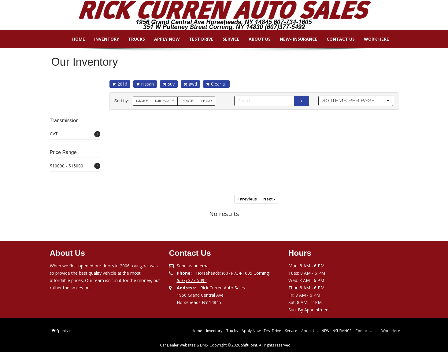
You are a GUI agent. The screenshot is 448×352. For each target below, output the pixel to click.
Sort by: (122, 101)
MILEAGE (164, 101)
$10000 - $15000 (75, 166)
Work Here (372, 39)
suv (169, 84)
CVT (75, 134)
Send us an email (193, 266)
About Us (255, 39)
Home (74, 39)
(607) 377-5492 (192, 280)
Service (226, 39)
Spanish (63, 330)
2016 (120, 84)
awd (190, 84)
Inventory (102, 39)
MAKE (142, 101)
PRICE (187, 101)
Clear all (216, 84)
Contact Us (336, 39)
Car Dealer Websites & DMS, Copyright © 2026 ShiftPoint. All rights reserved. (225, 345)
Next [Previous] (269, 199)
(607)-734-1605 (237, 273)
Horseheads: (208, 273)
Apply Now (163, 39)
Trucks (132, 39)
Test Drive (197, 39)
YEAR (206, 101)
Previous (247, 199)
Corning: (262, 273)
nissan (145, 84)
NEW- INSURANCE (294, 39)
